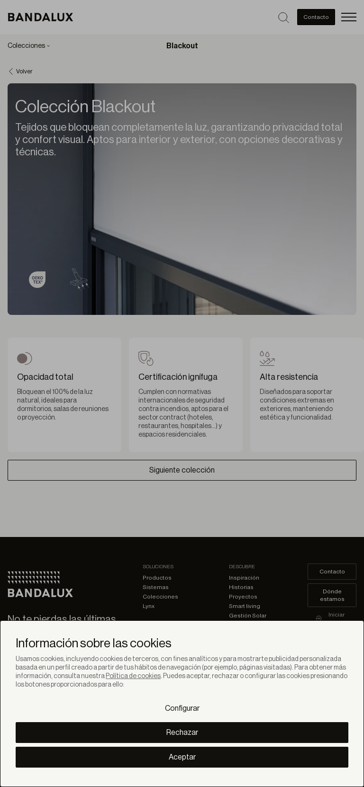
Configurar (182, 708)
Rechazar (182, 732)
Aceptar (182, 757)
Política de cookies (133, 676)
